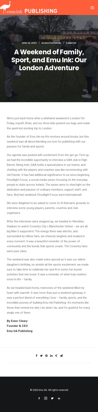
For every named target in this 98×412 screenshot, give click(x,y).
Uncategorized (52, 43)
